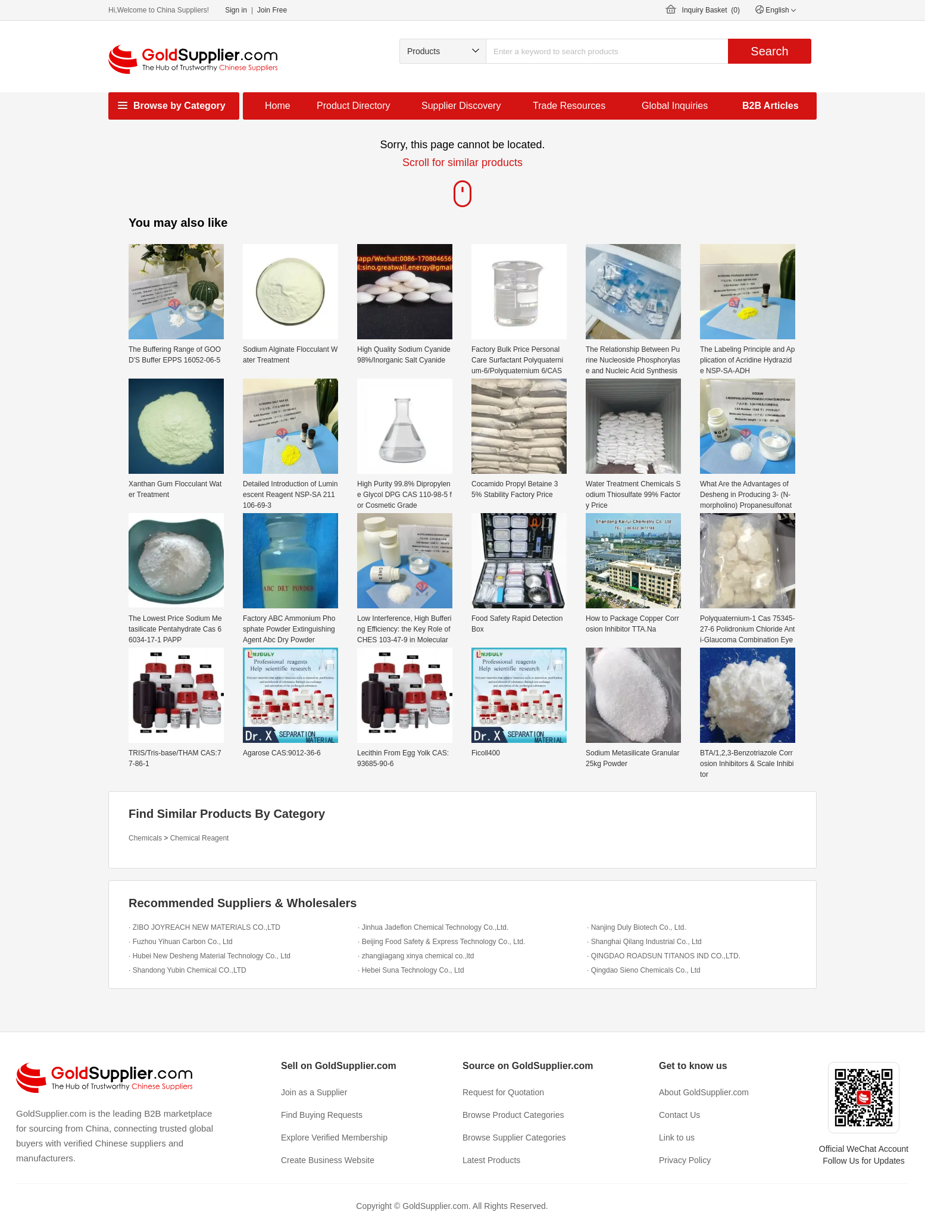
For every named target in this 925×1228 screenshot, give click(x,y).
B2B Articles (770, 106)
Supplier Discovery (461, 106)
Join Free (272, 10)
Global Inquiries (675, 106)
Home (277, 106)
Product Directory (353, 106)
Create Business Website (327, 1160)
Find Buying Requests (321, 1115)
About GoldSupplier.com (704, 1092)
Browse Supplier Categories (514, 1137)
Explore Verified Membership (334, 1137)
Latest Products (491, 1160)
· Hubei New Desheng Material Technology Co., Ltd (209, 956)
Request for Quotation (503, 1092)
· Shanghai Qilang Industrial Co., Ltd (644, 942)
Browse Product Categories (513, 1115)
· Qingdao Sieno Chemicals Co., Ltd (644, 970)
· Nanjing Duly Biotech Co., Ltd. (636, 927)
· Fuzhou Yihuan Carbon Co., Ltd (181, 942)
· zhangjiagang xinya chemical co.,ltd (416, 956)
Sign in (236, 10)
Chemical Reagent (199, 838)
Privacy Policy (685, 1160)
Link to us (677, 1137)
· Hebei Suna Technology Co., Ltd (411, 970)
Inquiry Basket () (711, 10)
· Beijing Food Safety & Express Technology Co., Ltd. (441, 942)
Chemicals (145, 838)
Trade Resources (569, 106)
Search (769, 51)
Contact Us (679, 1115)
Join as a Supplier (314, 1092)
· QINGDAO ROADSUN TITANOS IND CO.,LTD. (663, 956)
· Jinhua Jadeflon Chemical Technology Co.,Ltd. (433, 927)
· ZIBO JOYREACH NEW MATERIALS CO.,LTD (204, 927)
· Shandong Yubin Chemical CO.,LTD (187, 970)
